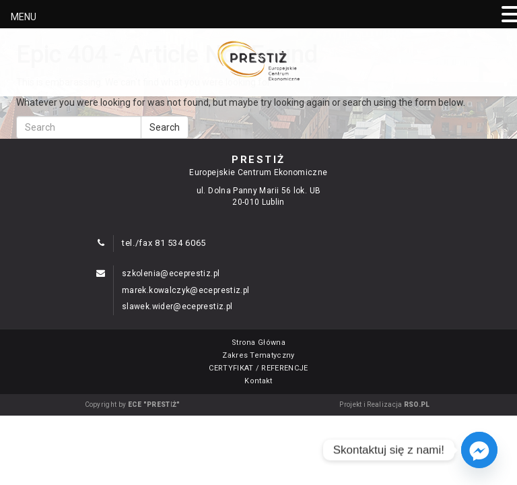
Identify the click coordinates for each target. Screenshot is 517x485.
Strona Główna (258, 342)
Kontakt (258, 381)
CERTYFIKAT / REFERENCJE (258, 368)
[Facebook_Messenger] (479, 450)
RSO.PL (417, 404)
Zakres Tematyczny (258, 355)
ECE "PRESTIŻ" (154, 404)
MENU (23, 16)
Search (164, 127)
